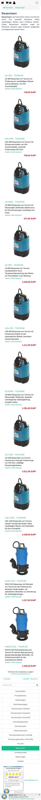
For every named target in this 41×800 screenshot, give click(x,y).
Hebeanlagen (20, 700)
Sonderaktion (20, 691)
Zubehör (20, 761)
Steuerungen (21, 757)
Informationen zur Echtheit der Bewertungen (21, 799)
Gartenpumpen (20, 726)
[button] (8, 2)
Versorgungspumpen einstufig (20, 735)
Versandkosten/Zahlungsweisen (20, 674)
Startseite (8, 8)
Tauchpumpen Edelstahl (20, 709)
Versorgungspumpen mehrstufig (20, 739)
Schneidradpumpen (20, 722)
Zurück (6, 679)
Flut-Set (20, 744)
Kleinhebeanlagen (20, 704)
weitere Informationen (13, 89)
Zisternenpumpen (20, 731)
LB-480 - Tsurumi (30, 679)
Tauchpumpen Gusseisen (20, 713)
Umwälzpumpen (20, 752)
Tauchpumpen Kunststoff (20, 717)
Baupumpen (20, 8)
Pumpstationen (20, 696)
